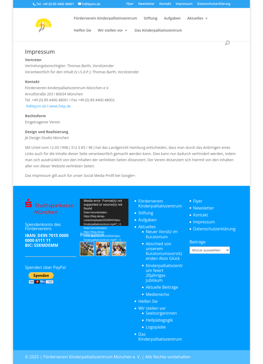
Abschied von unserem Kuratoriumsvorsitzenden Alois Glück (164, 251)
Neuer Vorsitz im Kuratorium (161, 234)
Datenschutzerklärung (213, 4)
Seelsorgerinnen (161, 313)
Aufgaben (172, 18)
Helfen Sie (82, 31)
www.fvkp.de (60, 106)
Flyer (130, 4)
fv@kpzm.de (35, 106)
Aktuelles (195, 18)
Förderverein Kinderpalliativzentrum (105, 18)
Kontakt (165, 4)
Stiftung (150, 18)
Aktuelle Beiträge (162, 287)
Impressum (184, 4)
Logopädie (156, 327)
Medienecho (157, 294)
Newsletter (146, 4)
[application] (104, 212)
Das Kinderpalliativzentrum (158, 31)
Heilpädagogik (159, 320)
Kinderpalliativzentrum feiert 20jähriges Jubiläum (164, 273)
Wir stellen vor (110, 31)
